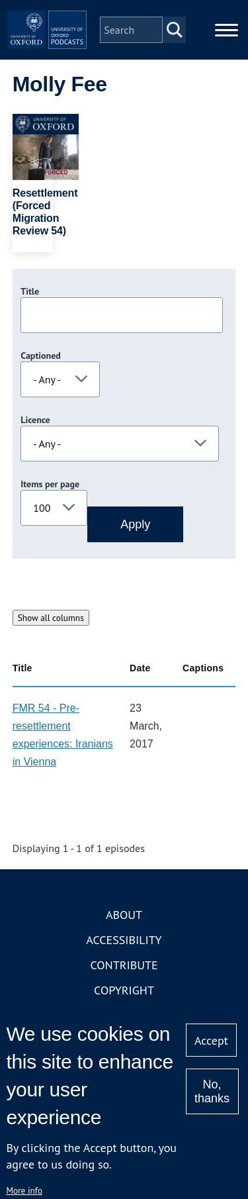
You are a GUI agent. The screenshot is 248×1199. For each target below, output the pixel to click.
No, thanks (211, 1091)
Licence (35, 420)
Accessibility (123, 939)
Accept (211, 1040)
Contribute (123, 965)
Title (30, 291)
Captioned (41, 355)
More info (24, 1190)
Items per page (50, 484)
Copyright (124, 990)
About (124, 914)
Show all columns (51, 618)
